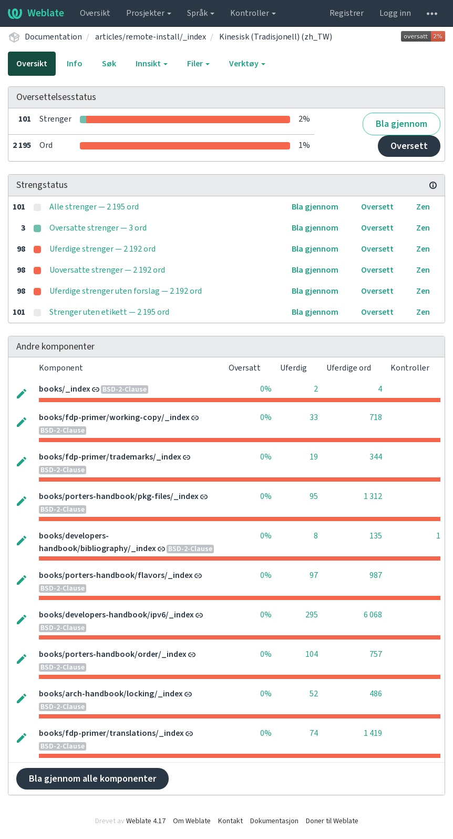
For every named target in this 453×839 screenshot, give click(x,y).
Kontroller (253, 13)
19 (314, 457)
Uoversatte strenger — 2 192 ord (107, 270)
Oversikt (95, 13)
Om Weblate (192, 821)
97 (314, 575)
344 (375, 457)
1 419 (373, 733)
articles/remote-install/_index (150, 37)
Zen (423, 207)
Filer (198, 63)
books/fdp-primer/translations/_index (111, 733)
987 (375, 575)
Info (75, 63)
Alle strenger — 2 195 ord (94, 207)
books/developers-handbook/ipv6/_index (116, 615)
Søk (109, 63)
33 (314, 417)
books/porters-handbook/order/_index (113, 654)
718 (375, 417)
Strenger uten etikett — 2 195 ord (109, 312)
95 (314, 496)
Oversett (409, 146)
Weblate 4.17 (146, 821)
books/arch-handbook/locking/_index (111, 694)
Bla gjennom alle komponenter (92, 778)
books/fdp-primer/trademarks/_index (110, 457)
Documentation (53, 37)
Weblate (36, 13)
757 (375, 654)
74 (314, 733)
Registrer (347, 13)
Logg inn (395, 13)
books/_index (64, 389)
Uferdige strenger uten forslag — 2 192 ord (125, 291)
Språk (200, 13)
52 (314, 694)
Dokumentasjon (274, 821)
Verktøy (247, 63)
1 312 (373, 496)
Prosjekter (148, 13)
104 (311, 654)
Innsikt (152, 63)
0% (266, 389)
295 (311, 615)
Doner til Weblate (332, 821)
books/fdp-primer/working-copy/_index (114, 417)
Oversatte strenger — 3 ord (98, 228)
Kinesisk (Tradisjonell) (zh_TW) (275, 37)
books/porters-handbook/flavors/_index (116, 575)
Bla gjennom (401, 124)
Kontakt (230, 821)
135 (375, 536)
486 (375, 694)
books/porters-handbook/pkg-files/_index (119, 496)
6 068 (373, 615)
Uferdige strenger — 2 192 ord (102, 249)
